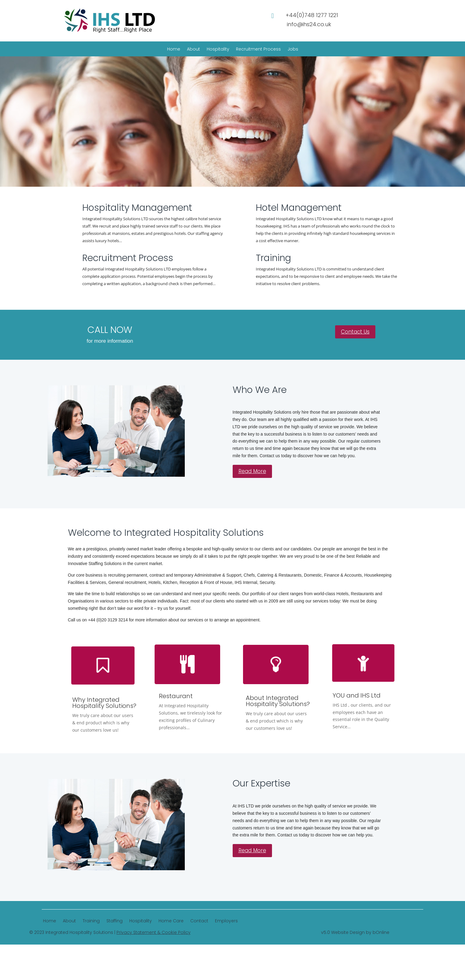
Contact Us (355, 331)
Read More (252, 471)
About (193, 49)
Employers (226, 921)
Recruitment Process (258, 49)
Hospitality (218, 49)
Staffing (114, 921)
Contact (199, 921)
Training (91, 921)
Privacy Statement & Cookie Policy (153, 932)
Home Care (171, 921)
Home (173, 49)
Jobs (293, 49)
